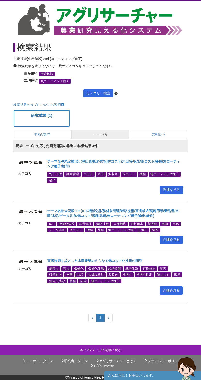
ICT (51, 223)
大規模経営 (96, 274)
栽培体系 (131, 268)
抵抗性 (127, 274)
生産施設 (47, 74)
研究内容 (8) (42, 134)
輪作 (52, 180)
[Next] (108, 318)
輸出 (144, 230)
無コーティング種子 (55, 81)
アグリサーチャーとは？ (116, 361)
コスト (88, 174)
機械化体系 (66, 223)
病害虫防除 (57, 281)
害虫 (66, 268)
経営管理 (72, 174)
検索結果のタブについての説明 (38, 105)
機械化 (79, 268)
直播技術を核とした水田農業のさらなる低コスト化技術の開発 (94, 261)
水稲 (176, 223)
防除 (83, 281)
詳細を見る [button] (171, 190)
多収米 (113, 174)
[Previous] (92, 318)
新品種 (152, 223)
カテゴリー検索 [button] (98, 93)
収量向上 (55, 274)
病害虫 (54, 268)
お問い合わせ (102, 366)
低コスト (128, 174)
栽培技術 (102, 223)
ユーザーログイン (38, 361)
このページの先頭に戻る (100, 350)
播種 (142, 174)
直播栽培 (119, 223)
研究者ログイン (74, 361)
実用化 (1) (158, 134)
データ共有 (57, 230)
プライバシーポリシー (162, 361)
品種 (101, 230)
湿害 (163, 268)
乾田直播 (55, 174)
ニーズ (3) (100, 134)
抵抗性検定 (144, 274)
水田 (101, 174)
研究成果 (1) (41, 115)
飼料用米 (137, 223)
